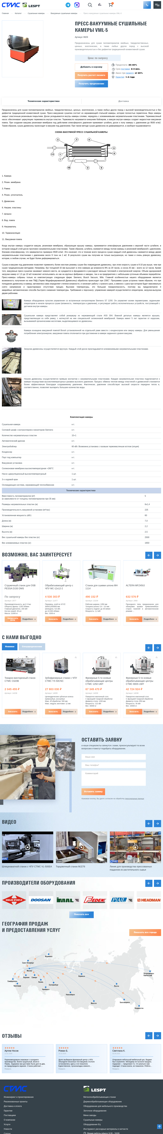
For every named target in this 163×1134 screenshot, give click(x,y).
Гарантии (8, 1111)
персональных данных (134, 799)
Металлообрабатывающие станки (99, 1097)
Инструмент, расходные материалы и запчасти (105, 1129)
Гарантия (120, 77)
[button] (147, 5)
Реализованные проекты (15, 1102)
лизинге (130, 73)
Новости (8, 1129)
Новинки (9, 647)
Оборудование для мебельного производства (105, 1106)
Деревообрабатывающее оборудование (102, 1102)
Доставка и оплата (13, 1106)
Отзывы (12, 1036)
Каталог (18, 13)
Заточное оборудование (94, 1111)
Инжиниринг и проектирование (19, 1097)
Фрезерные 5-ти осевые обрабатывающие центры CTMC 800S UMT (139, 681)
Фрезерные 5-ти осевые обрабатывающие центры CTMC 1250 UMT (99, 681)
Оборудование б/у (92, 1125)
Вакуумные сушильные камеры (64, 13)
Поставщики (10, 1115)
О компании (9, 1120)
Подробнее (27, 619)
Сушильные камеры (36, 13)
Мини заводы (89, 1115)
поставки (125, 69)
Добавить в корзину (91, 67)
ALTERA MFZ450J (135, 585)
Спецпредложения (32, 647)
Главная (5, 13)
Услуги (7, 1125)
